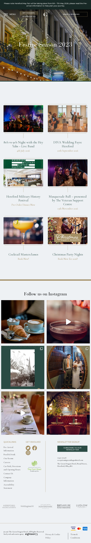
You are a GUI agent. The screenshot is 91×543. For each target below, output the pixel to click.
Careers (7, 462)
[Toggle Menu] (10, 14)
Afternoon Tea (29, 16)
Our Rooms (8, 458)
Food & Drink (9, 454)
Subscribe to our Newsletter (72, 449)
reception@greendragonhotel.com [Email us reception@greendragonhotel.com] (70, 460)
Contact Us (8, 473)
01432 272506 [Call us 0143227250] (61, 458)
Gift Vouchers (28, 13)
